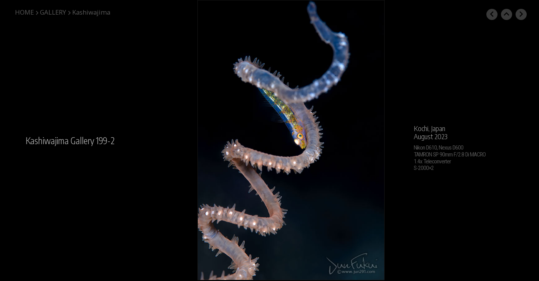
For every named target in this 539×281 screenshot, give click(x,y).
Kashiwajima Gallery (60, 140)
